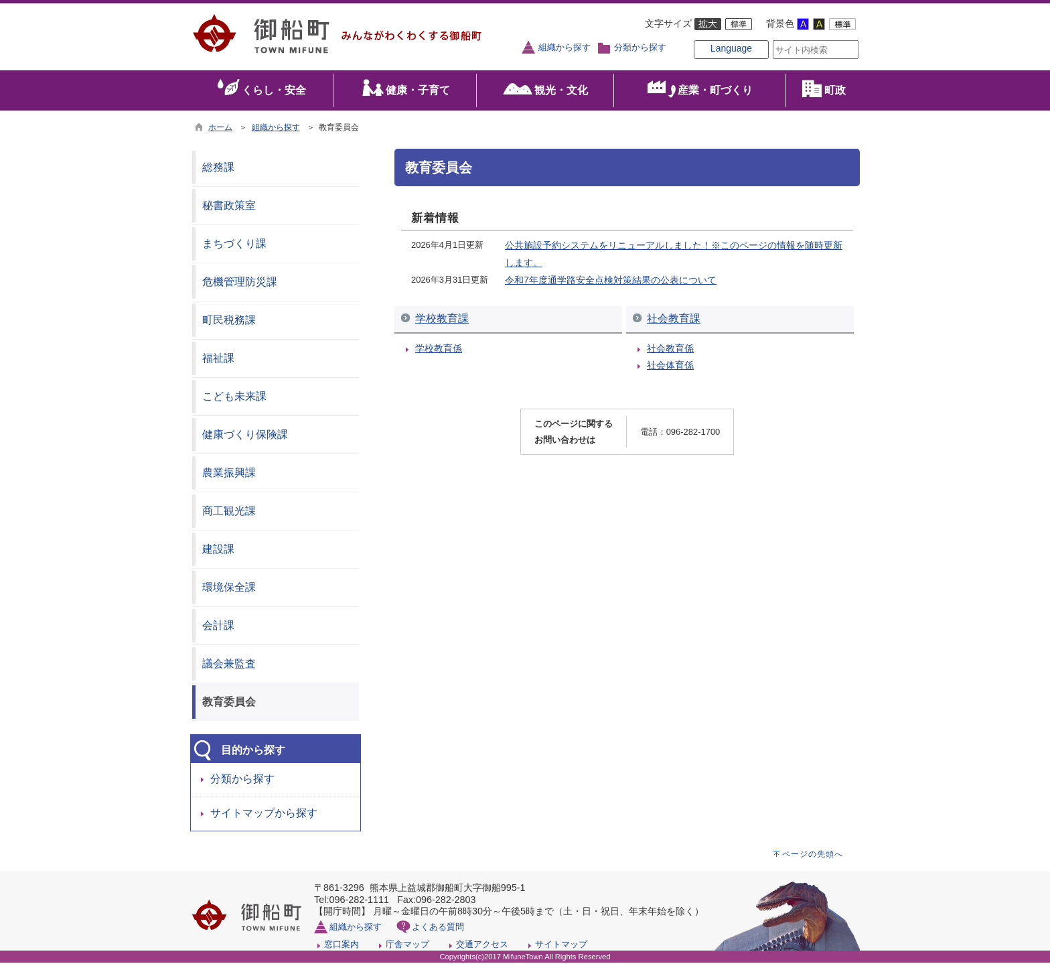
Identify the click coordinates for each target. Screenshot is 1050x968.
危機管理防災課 (239, 287)
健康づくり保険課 (245, 439)
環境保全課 (229, 592)
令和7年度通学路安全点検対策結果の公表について (611, 285)
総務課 (218, 172)
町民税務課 (229, 325)
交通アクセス (482, 950)
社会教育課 (673, 324)
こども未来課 (234, 401)
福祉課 (218, 363)
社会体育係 (670, 371)
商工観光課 (229, 516)
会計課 (218, 630)
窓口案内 (341, 950)
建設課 (218, 554)
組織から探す (564, 47)
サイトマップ (561, 950)
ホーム (220, 132)
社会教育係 (670, 353)
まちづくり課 (234, 249)
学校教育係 (438, 353)
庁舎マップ (407, 950)
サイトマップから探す (263, 819)
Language (710, 61)
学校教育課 (442, 324)
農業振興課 (229, 478)
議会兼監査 (229, 669)
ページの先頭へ (812, 859)
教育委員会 (229, 707)
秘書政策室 (229, 210)
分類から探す (640, 47)
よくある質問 (438, 932)
